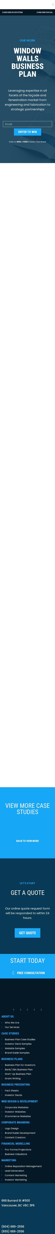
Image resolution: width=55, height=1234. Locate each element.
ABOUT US (7, 1007)
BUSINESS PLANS (12, 1050)
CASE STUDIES (10, 1024)
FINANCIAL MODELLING (15, 1134)
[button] (52, 4)
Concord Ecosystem (12, 12)
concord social (45, 12)
